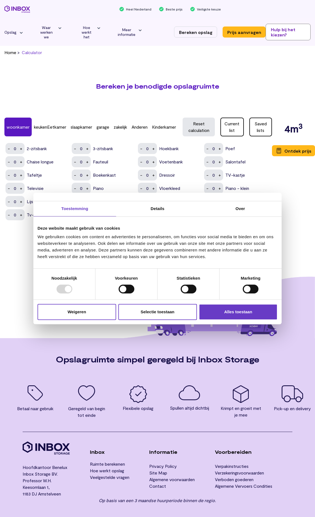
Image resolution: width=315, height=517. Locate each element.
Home (10, 52)
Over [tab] (240, 208)
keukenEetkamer (50, 126)
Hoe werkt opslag (107, 470)
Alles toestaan (238, 311)
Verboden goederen (234, 479)
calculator (32, 52)
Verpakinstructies (232, 466)
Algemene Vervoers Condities (243, 486)
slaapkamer (81, 126)
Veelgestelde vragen (109, 477)
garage (103, 126)
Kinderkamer (164, 126)
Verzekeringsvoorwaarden (239, 472)
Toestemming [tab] (74, 208)
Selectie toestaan (158, 311)
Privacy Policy (163, 466)
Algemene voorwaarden (172, 479)
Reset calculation (198, 127)
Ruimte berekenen (107, 463)
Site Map (158, 472)
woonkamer (18, 126)
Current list (232, 127)
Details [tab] (157, 208)
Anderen (140, 126)
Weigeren (77, 311)
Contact (157, 486)
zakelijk (120, 126)
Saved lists (261, 127)
